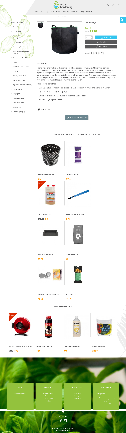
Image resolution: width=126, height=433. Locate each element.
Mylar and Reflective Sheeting (22, 85)
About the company (48, 393)
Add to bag (106, 37)
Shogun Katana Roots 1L (44, 346)
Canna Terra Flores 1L (45, 214)
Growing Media (18, 42)
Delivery (66, 12)
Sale (52, 12)
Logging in (77, 396)
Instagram (65, 421)
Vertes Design (66, 430)
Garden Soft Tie (71, 294)
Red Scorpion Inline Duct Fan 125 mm (20, 346)
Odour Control (18, 89)
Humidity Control (18, 98)
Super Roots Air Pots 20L (46, 174)
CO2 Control (17, 71)
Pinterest (101, 53)
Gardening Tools (18, 47)
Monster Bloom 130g (98, 346)
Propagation (17, 94)
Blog (82, 12)
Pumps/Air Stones (19, 80)
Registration (77, 398)
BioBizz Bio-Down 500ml (72, 346)
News (58, 12)
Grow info (74, 12)
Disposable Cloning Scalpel (75, 214)
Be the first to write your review (77, 118)
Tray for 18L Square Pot (45, 254)
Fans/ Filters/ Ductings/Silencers (19, 37)
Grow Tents (16, 27)
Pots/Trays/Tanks (18, 103)
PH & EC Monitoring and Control (21, 52)
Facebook (61, 421)
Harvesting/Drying (19, 112)
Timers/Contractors (19, 76)
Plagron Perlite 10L (72, 174)
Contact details (49, 398)
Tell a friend (101, 46)
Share (91, 53)
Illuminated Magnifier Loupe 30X (48, 294)
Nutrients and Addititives (21, 58)
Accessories (17, 107)
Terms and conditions (20, 393)
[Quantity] (87, 37)
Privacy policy (77, 393)
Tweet (96, 53)
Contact (89, 12)
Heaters (15, 62)
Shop (46, 12)
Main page (38, 12)
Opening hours (49, 396)
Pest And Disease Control (21, 67)
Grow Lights (17, 31)
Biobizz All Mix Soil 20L (73, 254)
